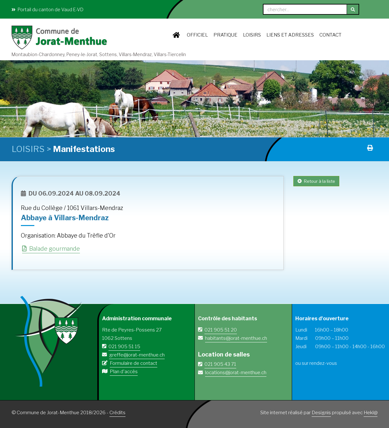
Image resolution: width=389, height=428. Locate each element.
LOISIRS (252, 35)
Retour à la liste (316, 181)
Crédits (117, 412)
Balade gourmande (51, 248)
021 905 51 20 (220, 330)
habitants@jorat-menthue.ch (236, 338)
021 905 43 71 (220, 364)
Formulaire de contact (133, 363)
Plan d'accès (124, 371)
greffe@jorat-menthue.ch (137, 355)
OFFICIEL (197, 35)
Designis (321, 412)
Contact (330, 35)
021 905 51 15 (124, 346)
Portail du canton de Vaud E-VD (47, 9)
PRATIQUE (225, 35)
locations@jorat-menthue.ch (235, 372)
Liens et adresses (290, 35)
